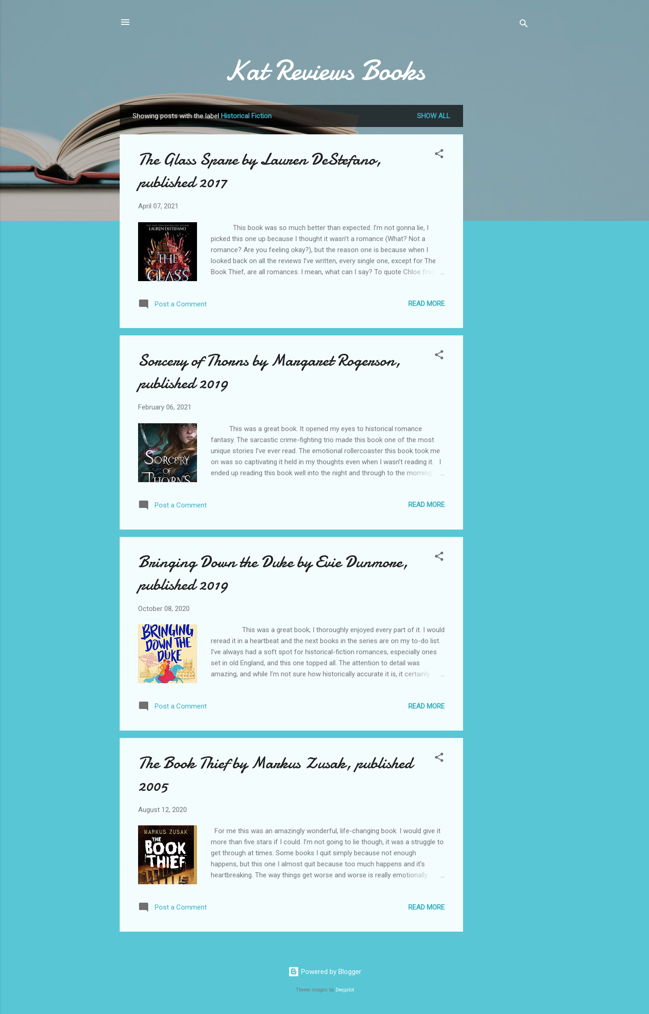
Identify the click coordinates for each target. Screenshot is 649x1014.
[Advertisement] (499, 250)
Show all (433, 116)
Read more (426, 304)
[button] (439, 155)
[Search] (523, 25)
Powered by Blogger (324, 972)
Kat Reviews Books (324, 70)
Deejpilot (345, 990)
